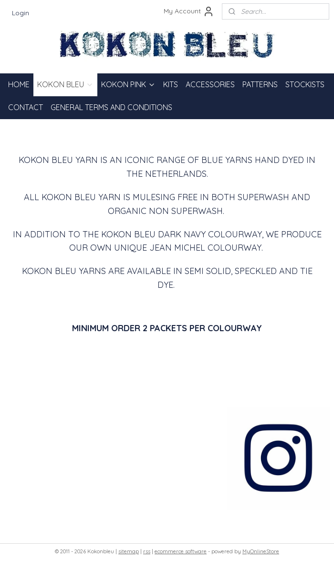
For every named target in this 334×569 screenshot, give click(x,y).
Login (20, 13)
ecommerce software (181, 551)
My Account (189, 11)
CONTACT (25, 107)
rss (146, 551)
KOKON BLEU (65, 84)
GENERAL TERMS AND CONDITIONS (111, 107)
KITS (170, 84)
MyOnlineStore (260, 551)
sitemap (128, 551)
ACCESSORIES (210, 84)
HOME (19, 84)
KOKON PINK (128, 84)
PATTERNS (260, 84)
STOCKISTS (304, 84)
